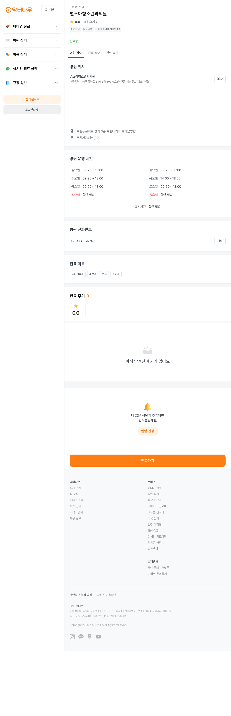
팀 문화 (74, 494)
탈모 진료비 (155, 500)
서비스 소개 (77, 500)
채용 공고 (75, 518)
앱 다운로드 (32, 99)
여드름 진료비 (156, 512)
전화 (220, 241)
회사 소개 (75, 488)
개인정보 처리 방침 (81, 595)
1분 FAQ (153, 530)
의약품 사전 (155, 542)
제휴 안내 (75, 506)
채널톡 (165, 567)
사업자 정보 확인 (119, 616)
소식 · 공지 (76, 512)
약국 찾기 (153, 518)
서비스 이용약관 (106, 595)
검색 (49, 9)
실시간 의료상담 (157, 536)
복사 (220, 79)
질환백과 (153, 548)
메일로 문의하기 (157, 574)
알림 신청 (147, 431)
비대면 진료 (155, 488)
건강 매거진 (155, 524)
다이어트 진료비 (157, 506)
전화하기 (147, 460)
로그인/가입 (32, 109)
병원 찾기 (153, 494)
